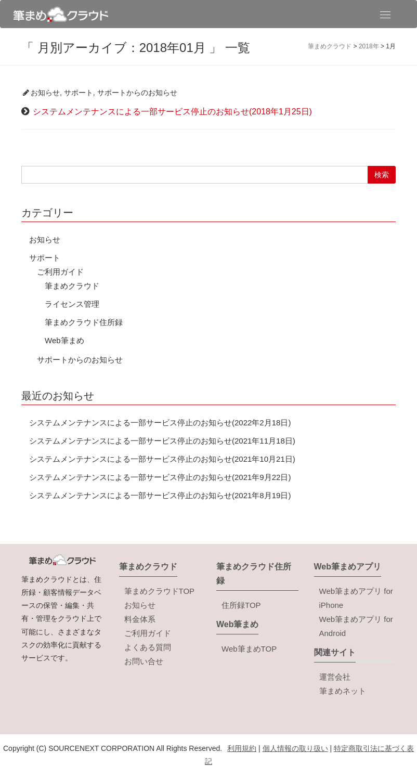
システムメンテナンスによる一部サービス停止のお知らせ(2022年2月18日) (160, 422)
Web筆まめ (64, 340)
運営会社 (334, 676)
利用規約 (241, 748)
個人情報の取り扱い (295, 748)
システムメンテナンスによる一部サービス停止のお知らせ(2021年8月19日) (160, 495)
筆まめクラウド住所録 (84, 322)
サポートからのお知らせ (137, 92)
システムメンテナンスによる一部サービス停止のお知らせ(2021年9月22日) (160, 477)
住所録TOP (241, 605)
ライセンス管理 (72, 304)
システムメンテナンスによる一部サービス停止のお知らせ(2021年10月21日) (162, 459)
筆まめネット (342, 690)
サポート (78, 92)
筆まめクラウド (72, 285)
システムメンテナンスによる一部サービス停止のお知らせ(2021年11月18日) (162, 440)
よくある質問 (147, 647)
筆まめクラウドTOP (159, 591)
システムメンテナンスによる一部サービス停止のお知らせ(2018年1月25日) (172, 111)
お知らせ (45, 92)
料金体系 (139, 619)
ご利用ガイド (60, 271)
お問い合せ (143, 661)
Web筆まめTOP (249, 648)
